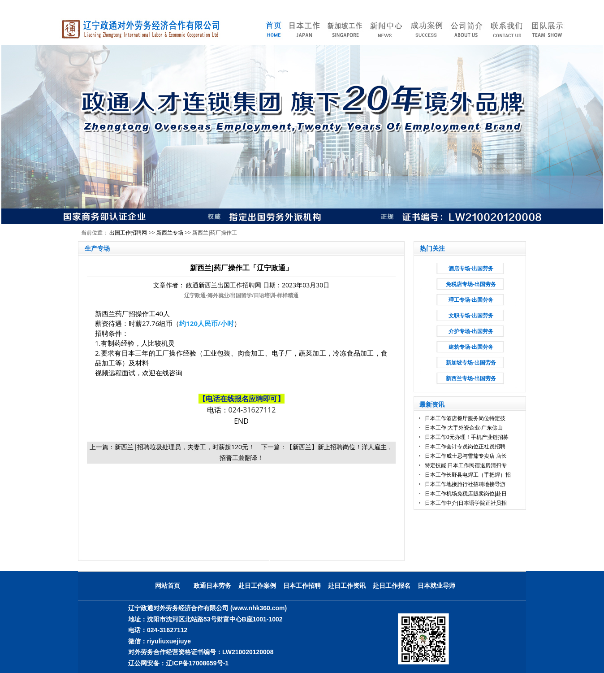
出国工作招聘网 (128, 233)
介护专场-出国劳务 (471, 331)
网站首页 (167, 585)
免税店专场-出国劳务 (471, 284)
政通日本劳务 (212, 585)
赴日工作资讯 (347, 585)
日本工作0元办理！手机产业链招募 (467, 437)
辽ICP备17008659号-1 (197, 663)
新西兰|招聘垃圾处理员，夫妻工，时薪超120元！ (185, 447)
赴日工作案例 (257, 585)
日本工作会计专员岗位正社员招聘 (465, 446)
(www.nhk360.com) (258, 608)
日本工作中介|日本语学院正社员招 (466, 503)
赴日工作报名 (391, 585)
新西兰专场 (169, 233)
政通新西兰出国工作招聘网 (223, 285)
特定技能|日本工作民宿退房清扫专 (466, 465)
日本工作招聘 (302, 585)
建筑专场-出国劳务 (471, 347)
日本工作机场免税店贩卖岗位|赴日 (466, 494)
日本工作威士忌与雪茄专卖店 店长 (466, 456)
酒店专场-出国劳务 (471, 268)
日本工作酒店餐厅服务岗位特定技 (465, 418)
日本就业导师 (436, 585)
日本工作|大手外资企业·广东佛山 (464, 428)
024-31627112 (252, 410)
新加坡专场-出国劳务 (471, 363)
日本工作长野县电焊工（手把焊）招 (468, 475)
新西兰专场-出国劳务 (471, 378)
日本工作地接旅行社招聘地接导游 (465, 484)
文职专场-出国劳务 (471, 316)
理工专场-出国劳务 (471, 300)
